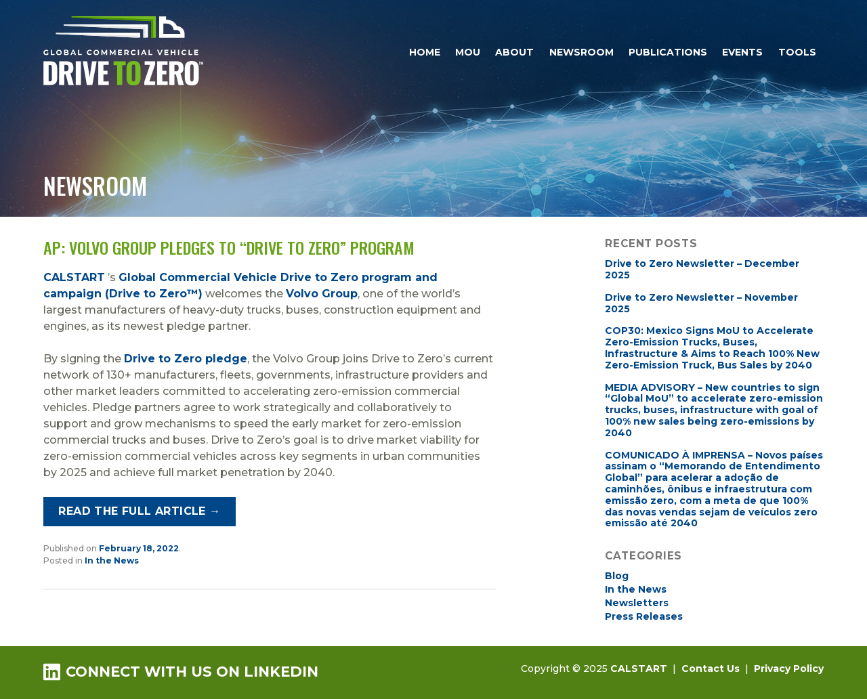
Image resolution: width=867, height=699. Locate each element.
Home (424, 52)
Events (742, 52)
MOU (467, 52)
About (514, 52)
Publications (668, 52)
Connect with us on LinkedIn (180, 671)
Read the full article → (139, 511)
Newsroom (581, 52)
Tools (797, 52)
